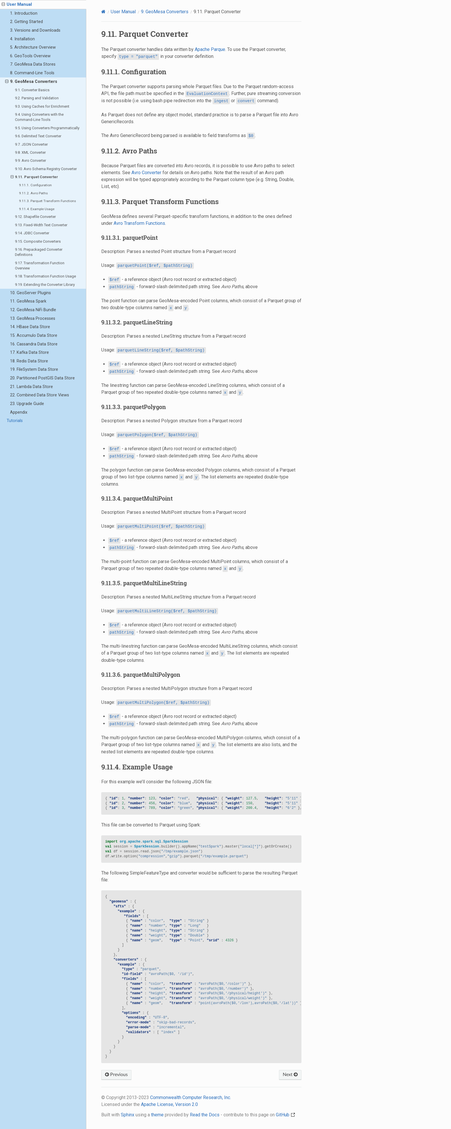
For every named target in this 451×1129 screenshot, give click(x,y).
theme (157, 1114)
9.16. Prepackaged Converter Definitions (38, 252)
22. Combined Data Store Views (39, 395)
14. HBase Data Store (30, 326)
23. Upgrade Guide (27, 403)
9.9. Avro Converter (30, 160)
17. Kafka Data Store (29, 352)
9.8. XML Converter (30, 152)
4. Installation (22, 39)
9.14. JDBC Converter (32, 233)
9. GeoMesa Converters (31, 81)
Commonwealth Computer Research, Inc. (190, 1097)
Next (290, 1074)
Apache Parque (210, 49)
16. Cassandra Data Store (34, 344)
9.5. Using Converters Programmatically (47, 128)
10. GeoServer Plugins (30, 292)
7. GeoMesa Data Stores (33, 64)
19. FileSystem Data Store (34, 369)
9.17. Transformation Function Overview (39, 265)
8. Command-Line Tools (32, 73)
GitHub (285, 1114)
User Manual (17, 4)
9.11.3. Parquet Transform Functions (47, 201)
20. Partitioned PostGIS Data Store (42, 378)
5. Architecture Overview (33, 47)
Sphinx (127, 1114)
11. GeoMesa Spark (28, 301)
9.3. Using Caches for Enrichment (42, 106)
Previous (116, 1074)
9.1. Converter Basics (32, 90)
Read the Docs (204, 1114)
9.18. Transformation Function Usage (45, 276)
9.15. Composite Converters (38, 241)
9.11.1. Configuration (35, 185)
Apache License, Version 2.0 (169, 1104)
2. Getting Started (26, 21)
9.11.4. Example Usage (36, 209)
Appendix (18, 412)
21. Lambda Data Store (31, 386)
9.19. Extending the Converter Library (45, 284)
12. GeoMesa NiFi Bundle (33, 309)
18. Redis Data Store (29, 361)
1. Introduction (23, 13)
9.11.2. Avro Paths (33, 193)
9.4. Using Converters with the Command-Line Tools (39, 117)
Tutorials (15, 420)
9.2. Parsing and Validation (37, 98)
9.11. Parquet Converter (34, 177)
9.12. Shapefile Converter (35, 216)
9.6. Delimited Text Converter (38, 136)
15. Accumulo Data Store (33, 335)
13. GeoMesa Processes (32, 318)
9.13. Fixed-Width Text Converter (41, 225)
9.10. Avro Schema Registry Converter (46, 169)
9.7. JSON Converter (31, 144)
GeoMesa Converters (164, 11)
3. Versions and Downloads (35, 30)
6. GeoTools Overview (30, 56)
